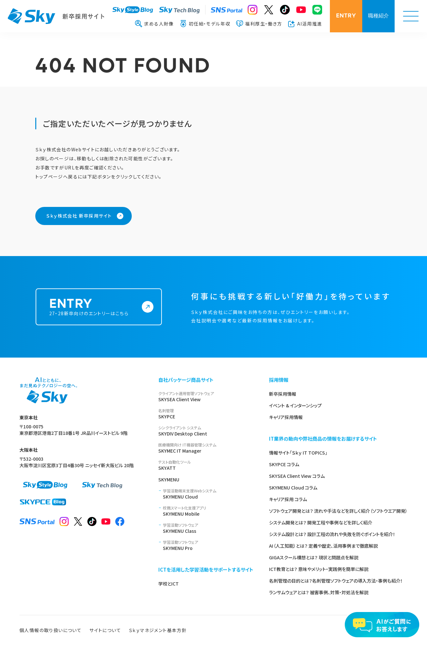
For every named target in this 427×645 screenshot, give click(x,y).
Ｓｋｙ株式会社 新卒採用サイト (79, 215)
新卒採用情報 (282, 394)
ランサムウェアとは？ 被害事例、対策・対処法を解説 (318, 592)
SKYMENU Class (208, 528)
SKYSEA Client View (205, 397)
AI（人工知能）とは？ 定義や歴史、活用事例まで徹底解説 (323, 546)
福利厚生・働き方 (259, 23)
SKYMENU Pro (208, 545)
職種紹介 (378, 16)
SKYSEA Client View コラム (297, 476)
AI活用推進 (305, 23)
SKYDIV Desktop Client (205, 431)
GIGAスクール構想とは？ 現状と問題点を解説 (313, 557)
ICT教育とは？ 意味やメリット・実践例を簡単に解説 (318, 569)
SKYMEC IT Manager (205, 448)
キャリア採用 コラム (288, 499)
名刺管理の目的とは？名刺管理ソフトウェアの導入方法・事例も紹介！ (336, 580)
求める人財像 (154, 23)
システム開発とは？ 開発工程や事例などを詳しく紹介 (320, 522)
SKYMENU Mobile (208, 511)
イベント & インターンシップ (295, 405)
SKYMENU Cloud (208, 494)
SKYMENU (168, 479)
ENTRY (346, 16)
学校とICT (168, 583)
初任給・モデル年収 (205, 23)
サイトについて (105, 630)
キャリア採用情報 (286, 417)
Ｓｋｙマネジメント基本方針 (158, 630)
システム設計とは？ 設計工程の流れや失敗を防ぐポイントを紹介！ (332, 534)
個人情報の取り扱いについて (50, 630)
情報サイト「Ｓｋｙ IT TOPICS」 (298, 452)
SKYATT (205, 465)
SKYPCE (205, 414)
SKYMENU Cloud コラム (293, 487)
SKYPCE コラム (284, 464)
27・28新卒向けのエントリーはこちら (93, 315)
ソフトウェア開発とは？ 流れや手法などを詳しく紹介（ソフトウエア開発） (338, 511)
